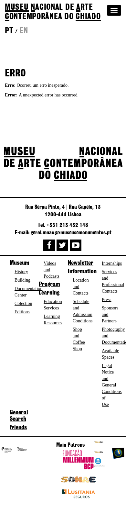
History (21, 271)
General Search (19, 416)
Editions (22, 311)
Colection (23, 303)
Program (49, 284)
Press (106, 299)
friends (18, 427)
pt (9, 31)
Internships (112, 263)
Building (22, 280)
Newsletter (80, 263)
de (53, 12)
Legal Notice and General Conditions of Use (111, 385)
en (23, 31)
